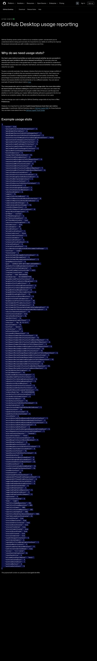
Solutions (21, 3)
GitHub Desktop (8, 9)
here (29, 82)
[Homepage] (4, 3)
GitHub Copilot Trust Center (35, 110)
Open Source (42, 3)
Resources (31, 3)
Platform (12, 3)
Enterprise (53, 3)
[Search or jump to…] (77, 3)
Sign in (83, 3)
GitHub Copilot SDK (42, 108)
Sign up (90, 3)
